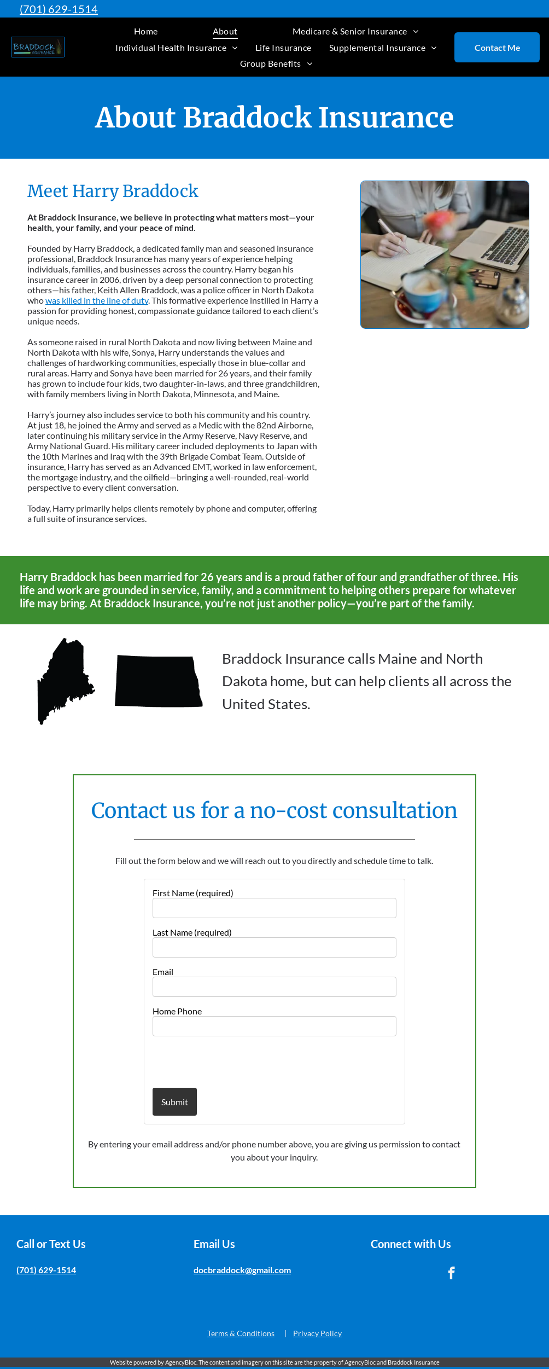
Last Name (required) (192, 932)
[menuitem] (146, 31)
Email (163, 971)
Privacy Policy (317, 1333)
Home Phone (177, 1011)
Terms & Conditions (240, 1333)
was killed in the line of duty (96, 300)
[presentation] (217, 1061)
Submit (174, 1102)
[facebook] (451, 1274)
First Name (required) (193, 892)
